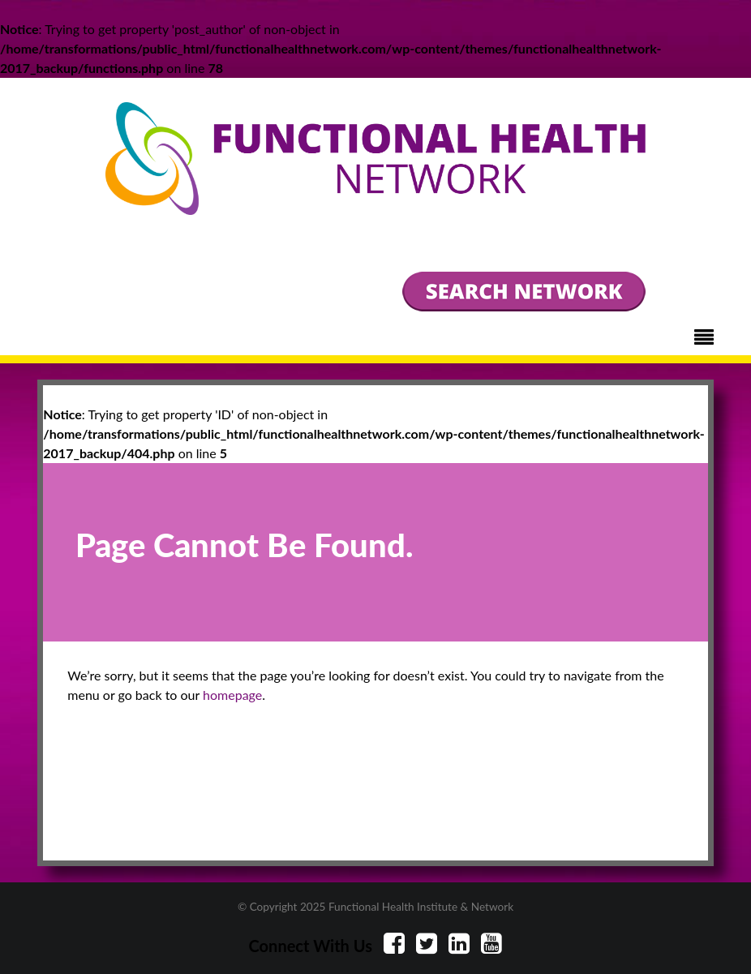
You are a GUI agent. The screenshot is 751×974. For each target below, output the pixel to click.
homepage (232, 694)
